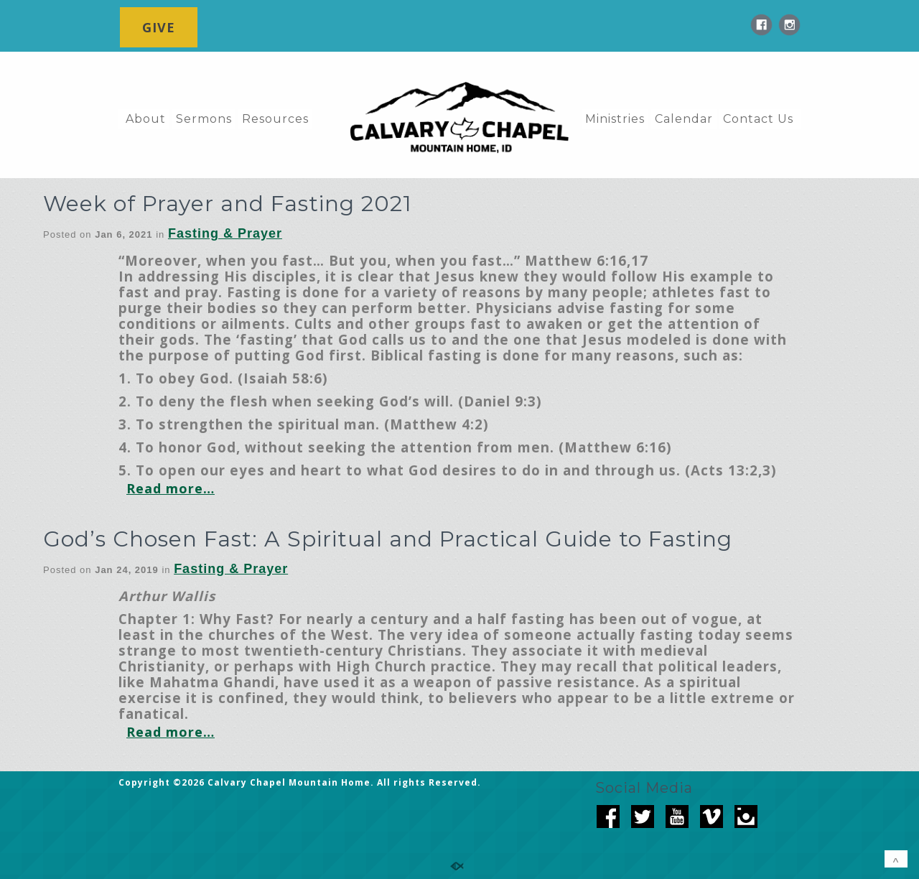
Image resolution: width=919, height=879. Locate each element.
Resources (275, 119)
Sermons (204, 119)
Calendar (684, 119)
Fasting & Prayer (225, 233)
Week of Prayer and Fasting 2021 (227, 203)
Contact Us (758, 119)
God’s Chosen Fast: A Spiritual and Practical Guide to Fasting (387, 539)
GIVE (159, 27)
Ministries (615, 119)
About (146, 119)
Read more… (170, 488)
